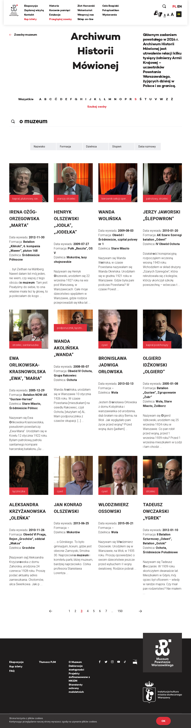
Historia (54, 5)
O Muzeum (75, 662)
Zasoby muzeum (25, 35)
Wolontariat (84, 10)
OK (163, 721)
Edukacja (55, 14)
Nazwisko (39, 146)
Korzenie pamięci (59, 10)
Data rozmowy (147, 146)
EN (179, 6)
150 (120, 611)
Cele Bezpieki (110, 5)
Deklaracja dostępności (76, 667)
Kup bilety (30, 19)
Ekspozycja (31, 5)
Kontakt (29, 14)
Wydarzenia (109, 14)
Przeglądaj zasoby (60, 19)
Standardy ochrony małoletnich (76, 688)
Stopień (116, 146)
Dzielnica (91, 146)
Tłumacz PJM (47, 662)
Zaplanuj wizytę (34, 10)
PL (174, 6)
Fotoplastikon (110, 10)
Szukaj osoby (97, 106)
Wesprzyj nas (85, 14)
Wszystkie (25, 99)
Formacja (65, 146)
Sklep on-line (85, 19)
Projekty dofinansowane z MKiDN (79, 677)
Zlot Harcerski (86, 5)
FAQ (11, 671)
